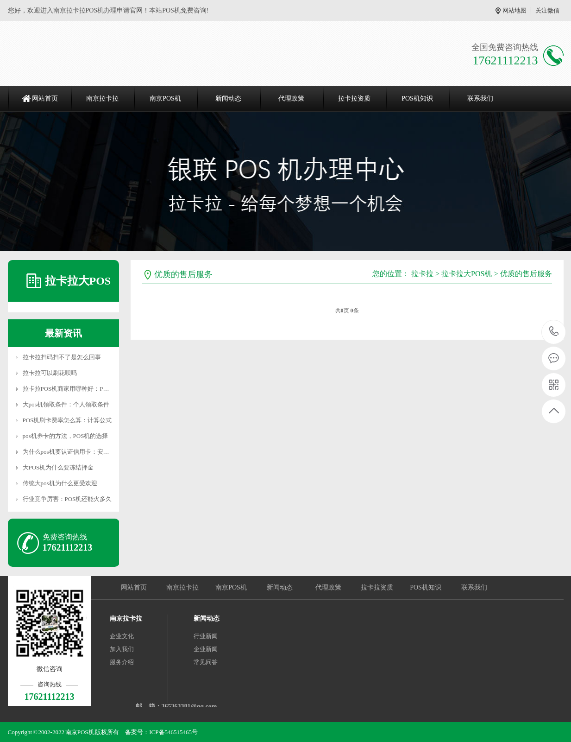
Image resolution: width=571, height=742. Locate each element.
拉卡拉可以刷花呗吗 (50, 372)
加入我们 (122, 649)
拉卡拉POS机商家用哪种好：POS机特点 (76, 388)
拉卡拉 (422, 274)
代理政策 (291, 98)
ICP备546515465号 (173, 732)
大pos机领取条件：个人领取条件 (66, 404)
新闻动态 (228, 98)
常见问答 (206, 662)
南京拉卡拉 (102, 98)
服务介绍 (122, 662)
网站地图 (514, 10)
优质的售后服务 (526, 274)
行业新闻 (206, 636)
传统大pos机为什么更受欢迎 (60, 483)
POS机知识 (417, 98)
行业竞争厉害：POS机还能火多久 (67, 498)
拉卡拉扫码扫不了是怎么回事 (62, 357)
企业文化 (122, 636)
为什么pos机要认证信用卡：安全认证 (72, 451)
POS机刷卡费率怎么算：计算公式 (67, 420)
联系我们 (480, 98)
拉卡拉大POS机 (466, 274)
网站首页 (45, 98)
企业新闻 (206, 649)
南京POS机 (165, 98)
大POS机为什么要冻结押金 (58, 467)
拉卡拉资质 (354, 98)
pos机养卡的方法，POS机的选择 (65, 435)
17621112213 (554, 331)
